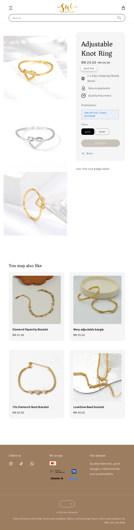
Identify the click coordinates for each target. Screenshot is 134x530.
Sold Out (100, 143)
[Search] (119, 17)
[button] (11, 8)
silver (102, 131)
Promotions (88, 105)
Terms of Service (21, 518)
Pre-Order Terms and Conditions (49, 518)
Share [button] (87, 153)
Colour (84, 124)
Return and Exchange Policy (83, 518)
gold (88, 131)
